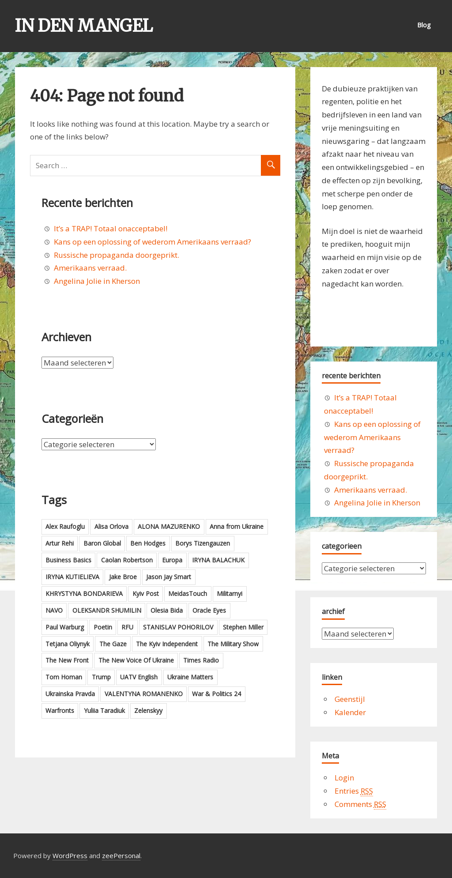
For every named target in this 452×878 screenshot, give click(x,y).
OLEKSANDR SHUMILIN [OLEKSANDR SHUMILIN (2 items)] (106, 610)
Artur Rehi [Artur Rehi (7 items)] (59, 543)
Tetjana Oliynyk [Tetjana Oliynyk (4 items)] (67, 644)
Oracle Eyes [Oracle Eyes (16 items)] (209, 610)
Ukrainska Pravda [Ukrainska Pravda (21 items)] (70, 694)
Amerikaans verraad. (90, 268)
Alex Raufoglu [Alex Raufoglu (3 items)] (65, 526)
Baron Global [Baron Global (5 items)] (102, 543)
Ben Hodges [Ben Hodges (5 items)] (148, 543)
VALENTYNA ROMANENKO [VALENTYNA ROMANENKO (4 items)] (144, 694)
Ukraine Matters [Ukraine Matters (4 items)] (190, 677)
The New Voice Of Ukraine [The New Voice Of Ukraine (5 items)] (136, 660)
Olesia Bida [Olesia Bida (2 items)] (167, 610)
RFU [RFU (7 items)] (127, 627)
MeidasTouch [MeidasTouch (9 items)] (187, 593)
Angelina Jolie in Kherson (97, 281)
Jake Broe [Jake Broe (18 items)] (123, 577)
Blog (424, 24)
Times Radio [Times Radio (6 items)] (201, 660)
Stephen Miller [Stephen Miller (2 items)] (243, 627)
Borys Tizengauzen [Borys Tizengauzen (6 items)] (202, 543)
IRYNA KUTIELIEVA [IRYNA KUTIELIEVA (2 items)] (72, 577)
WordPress (70, 855)
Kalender (350, 712)
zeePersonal (121, 855)
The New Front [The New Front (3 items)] (67, 660)
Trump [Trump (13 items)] (101, 677)
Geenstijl (350, 699)
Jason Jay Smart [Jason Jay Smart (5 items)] (168, 577)
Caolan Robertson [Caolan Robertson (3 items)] (127, 560)
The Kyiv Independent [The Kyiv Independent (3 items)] (167, 644)
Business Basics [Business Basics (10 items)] (68, 560)
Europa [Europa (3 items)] (172, 560)
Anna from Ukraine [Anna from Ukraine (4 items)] (237, 526)
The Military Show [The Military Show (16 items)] (233, 644)
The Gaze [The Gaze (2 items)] (113, 644)
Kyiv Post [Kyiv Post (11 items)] (145, 593)
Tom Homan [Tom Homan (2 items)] (63, 677)
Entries (354, 791)
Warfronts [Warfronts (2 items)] (59, 710)
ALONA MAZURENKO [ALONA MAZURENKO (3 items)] (169, 526)
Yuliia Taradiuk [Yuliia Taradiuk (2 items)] (104, 710)
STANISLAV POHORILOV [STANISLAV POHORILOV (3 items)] (178, 627)
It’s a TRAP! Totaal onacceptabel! (110, 228)
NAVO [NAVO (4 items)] (54, 610)
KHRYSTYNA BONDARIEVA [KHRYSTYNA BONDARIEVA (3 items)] (84, 593)
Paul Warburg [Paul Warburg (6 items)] (64, 627)
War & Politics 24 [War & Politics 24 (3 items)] (216, 694)
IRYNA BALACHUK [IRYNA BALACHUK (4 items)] (218, 560)
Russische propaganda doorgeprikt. (116, 255)
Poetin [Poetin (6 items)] (103, 627)
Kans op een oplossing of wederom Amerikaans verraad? (152, 242)
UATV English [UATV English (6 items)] (139, 677)
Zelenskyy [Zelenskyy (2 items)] (148, 710)
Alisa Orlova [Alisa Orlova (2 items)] (111, 526)
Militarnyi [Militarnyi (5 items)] (229, 593)
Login (344, 777)
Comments (360, 804)
